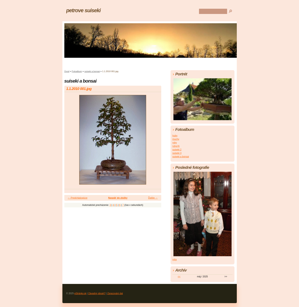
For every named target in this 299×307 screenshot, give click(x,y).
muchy (175, 139)
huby (175, 135)
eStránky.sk (80, 293)
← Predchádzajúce (77, 198)
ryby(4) (176, 146)
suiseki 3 (177, 153)
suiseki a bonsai (92, 71)
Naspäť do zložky (117, 198)
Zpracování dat (115, 293)
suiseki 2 (177, 149)
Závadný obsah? (96, 293)
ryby (174, 142)
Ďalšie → (153, 198)
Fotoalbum (77, 71)
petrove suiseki (83, 10)
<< (179, 276)
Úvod (66, 71)
